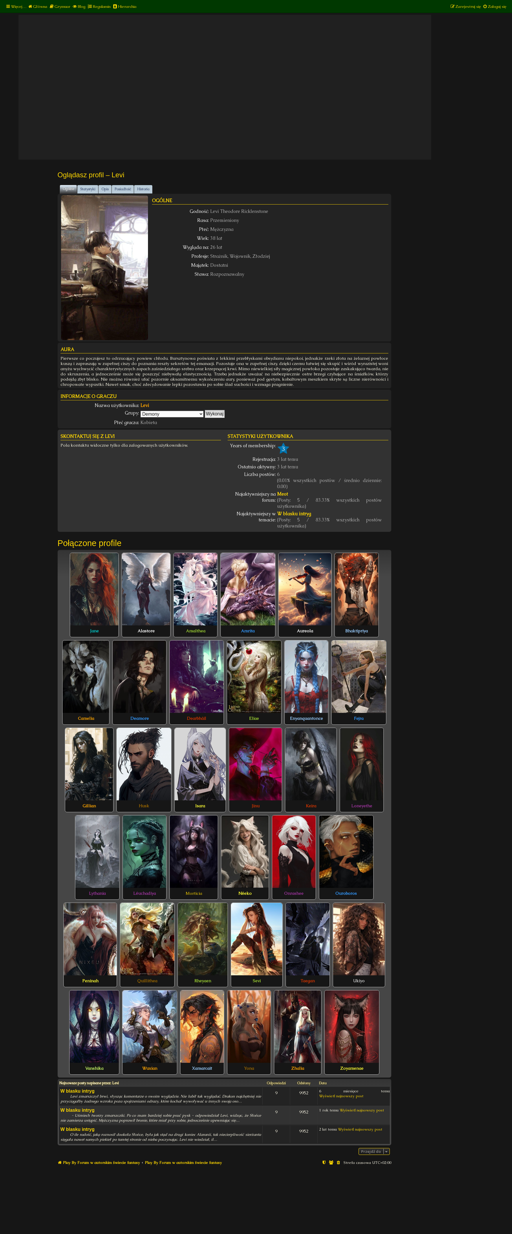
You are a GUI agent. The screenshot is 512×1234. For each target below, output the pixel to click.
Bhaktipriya (356, 631)
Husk (144, 805)
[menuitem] (37, 6)
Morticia (194, 893)
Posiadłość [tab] (123, 189)
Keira (311, 805)
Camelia (86, 718)
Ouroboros (346, 893)
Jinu (255, 805)
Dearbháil (196, 718)
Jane (94, 631)
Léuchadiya (144, 893)
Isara (200, 805)
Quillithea (147, 980)
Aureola (305, 631)
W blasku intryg (294, 514)
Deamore (139, 718)
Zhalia (297, 1068)
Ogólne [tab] (68, 189)
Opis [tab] (105, 189)
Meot (282, 494)
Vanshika (94, 1068)
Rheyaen (202, 980)
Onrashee (293, 893)
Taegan (308, 980)
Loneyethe (361, 805)
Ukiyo (359, 980)
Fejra (358, 718)
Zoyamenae (351, 1068)
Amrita (248, 631)
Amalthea (195, 631)
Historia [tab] (143, 189)
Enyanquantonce (306, 718)
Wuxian (149, 1068)
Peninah (90, 980)
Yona (249, 1068)
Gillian (89, 805)
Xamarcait (202, 1068)
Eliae (254, 718)
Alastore (146, 631)
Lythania (97, 893)
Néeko (245, 893)
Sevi (257, 980)
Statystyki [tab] (87, 189)
